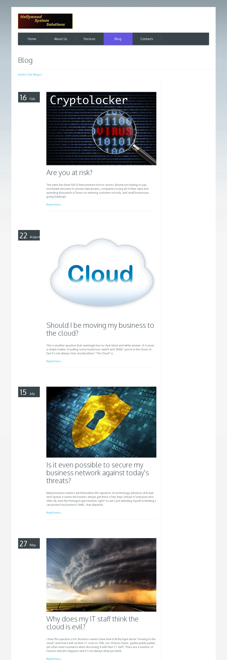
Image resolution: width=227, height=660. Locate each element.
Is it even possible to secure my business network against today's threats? (97, 472)
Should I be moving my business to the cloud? (100, 329)
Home (21, 74)
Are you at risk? (69, 172)
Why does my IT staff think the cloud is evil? (92, 622)
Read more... (54, 204)
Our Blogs (34, 74)
